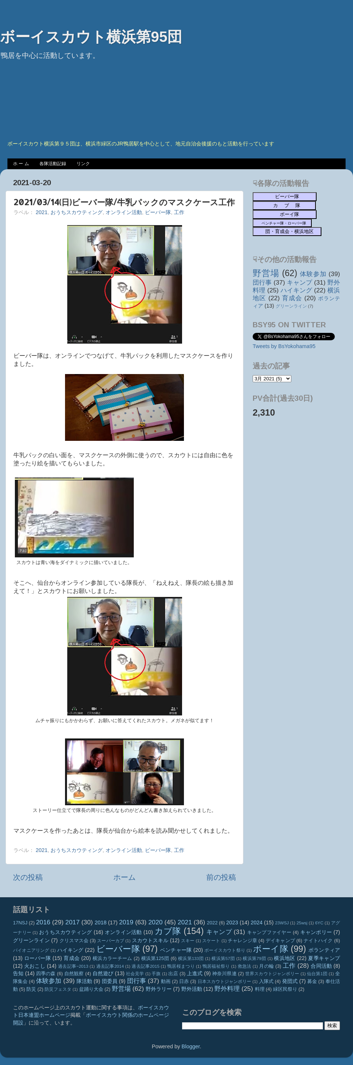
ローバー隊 (37, 958)
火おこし (34, 966)
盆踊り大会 (91, 989)
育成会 (292, 298)
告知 (18, 973)
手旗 (156, 973)
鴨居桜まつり (181, 966)
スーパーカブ (110, 940)
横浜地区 (284, 958)
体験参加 (313, 274)
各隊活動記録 (52, 163)
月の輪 (266, 966)
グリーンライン (291, 306)
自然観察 (74, 973)
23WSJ (282, 923)
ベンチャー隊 (176, 950)
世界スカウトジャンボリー (272, 973)
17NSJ (20, 922)
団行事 (262, 282)
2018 (101, 922)
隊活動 (84, 981)
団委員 (109, 981)
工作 (179, 212)
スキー (187, 940)
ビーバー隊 (158, 212)
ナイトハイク (318, 940)
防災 (31, 989)
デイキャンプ (280, 940)
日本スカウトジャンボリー (225, 981)
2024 (257, 922)
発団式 (290, 981)
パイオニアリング (31, 950)
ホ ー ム (21, 163)
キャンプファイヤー (269, 932)
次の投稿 (28, 877)
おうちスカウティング (77, 212)
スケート (211, 940)
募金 (312, 981)
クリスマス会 (74, 940)
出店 (173, 973)
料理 (260, 989)
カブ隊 (168, 931)
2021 (42, 212)
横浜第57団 (223, 958)
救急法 (245, 966)
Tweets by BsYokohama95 (284, 346)
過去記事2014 (110, 966)
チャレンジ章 (242, 940)
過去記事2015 (145, 966)
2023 (232, 922)
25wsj (302, 923)
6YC (319, 923)
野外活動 (191, 989)
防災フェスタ (58, 989)
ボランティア (324, 950)
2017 (72, 922)
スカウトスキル (150, 940)
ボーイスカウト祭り (224, 950)
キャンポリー (316, 932)
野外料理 (227, 988)
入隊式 (266, 981)
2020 (155, 922)
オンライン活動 (124, 212)
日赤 (184, 981)
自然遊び (103, 973)
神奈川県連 (224, 973)
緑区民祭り (285, 989)
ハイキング (296, 290)
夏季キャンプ (324, 958)
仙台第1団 (317, 973)
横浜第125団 (155, 958)
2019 (126, 922)
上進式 (195, 973)
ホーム (124, 877)
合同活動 (321, 966)
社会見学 (135, 973)
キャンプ (299, 282)
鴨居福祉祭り (216, 966)
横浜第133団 (191, 958)
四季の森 (46, 973)
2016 (43, 922)
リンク (83, 163)
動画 (166, 981)
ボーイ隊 (270, 949)
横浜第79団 (254, 958)
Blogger (191, 1046)
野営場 (266, 273)
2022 (212, 922)
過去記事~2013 (73, 966)
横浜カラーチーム (112, 958)
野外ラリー (159, 989)
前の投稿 (221, 877)
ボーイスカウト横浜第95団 (91, 37)
